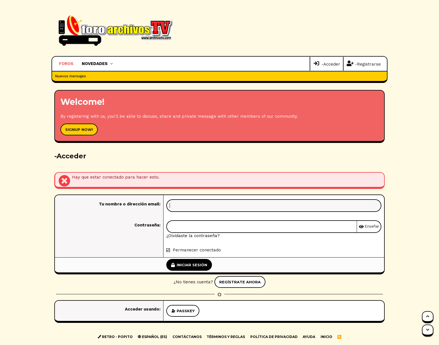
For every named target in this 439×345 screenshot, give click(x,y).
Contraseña (146, 225)
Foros (66, 63)
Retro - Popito (115, 337)
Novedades (95, 63)
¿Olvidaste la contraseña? (193, 235)
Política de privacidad (274, 337)
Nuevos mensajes (70, 76)
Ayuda (309, 337)
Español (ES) (152, 337)
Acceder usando (142, 309)
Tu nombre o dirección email (129, 204)
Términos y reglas (226, 337)
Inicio (326, 337)
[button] (111, 64)
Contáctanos (187, 337)
